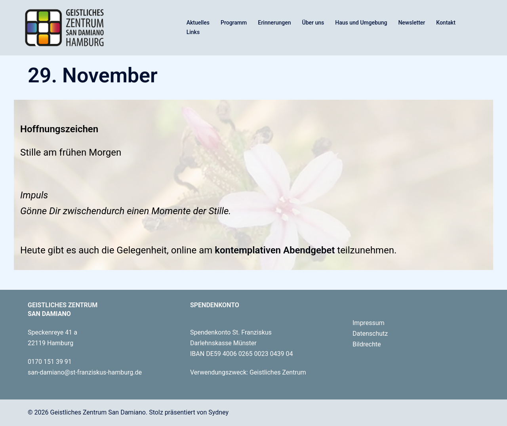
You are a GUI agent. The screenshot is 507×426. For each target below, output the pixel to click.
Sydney (218, 412)
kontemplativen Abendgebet (273, 250)
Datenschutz (370, 333)
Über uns (313, 22)
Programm (234, 22)
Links (193, 32)
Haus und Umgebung (361, 22)
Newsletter (411, 22)
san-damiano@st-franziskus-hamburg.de (85, 372)
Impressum (369, 323)
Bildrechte (367, 344)
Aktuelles (198, 22)
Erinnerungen (274, 22)
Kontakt (446, 22)
